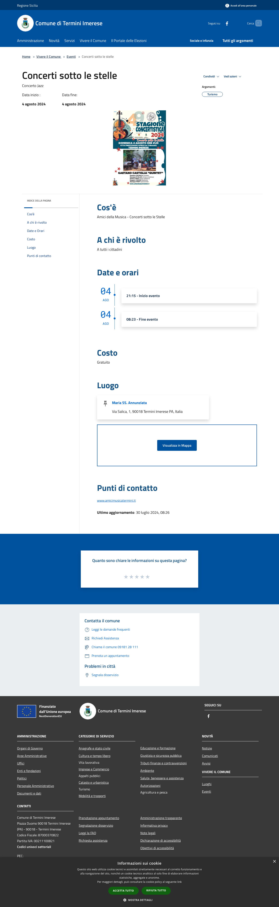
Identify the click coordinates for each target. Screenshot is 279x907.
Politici (22, 778)
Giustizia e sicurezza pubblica (161, 755)
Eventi (71, 56)
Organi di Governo (30, 748)
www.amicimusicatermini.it (116, 500)
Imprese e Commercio (94, 769)
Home (26, 56)
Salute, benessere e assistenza (162, 778)
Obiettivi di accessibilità (157, 847)
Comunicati (210, 755)
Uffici (20, 763)
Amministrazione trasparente (161, 817)
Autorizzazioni (150, 785)
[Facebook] (220, 23)
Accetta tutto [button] (123, 890)
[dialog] (139, 882)
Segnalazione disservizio (96, 825)
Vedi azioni (233, 76)
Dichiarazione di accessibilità (160, 840)
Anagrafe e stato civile (94, 748)
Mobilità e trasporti (92, 795)
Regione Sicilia (27, 5)
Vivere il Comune (48, 56)
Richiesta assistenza (93, 840)
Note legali (148, 832)
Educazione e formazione (158, 748)
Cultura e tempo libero (94, 755)
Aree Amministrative (32, 755)
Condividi (211, 76)
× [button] (274, 861)
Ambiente (147, 770)
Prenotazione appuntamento (99, 817)
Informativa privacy (154, 825)
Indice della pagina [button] (39, 201)
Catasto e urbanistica (94, 782)
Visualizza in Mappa (177, 445)
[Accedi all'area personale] (241, 5)
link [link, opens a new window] (179, 882)
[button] (139, 900)
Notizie (207, 748)
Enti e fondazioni (29, 770)
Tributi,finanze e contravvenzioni (163, 763)
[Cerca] (257, 23)
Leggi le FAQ (87, 832)
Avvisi (206, 763)
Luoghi (207, 783)
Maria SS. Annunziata (129, 403)
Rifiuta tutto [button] (156, 890)
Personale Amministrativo (35, 785)
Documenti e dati (29, 793)
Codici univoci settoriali (34, 846)
